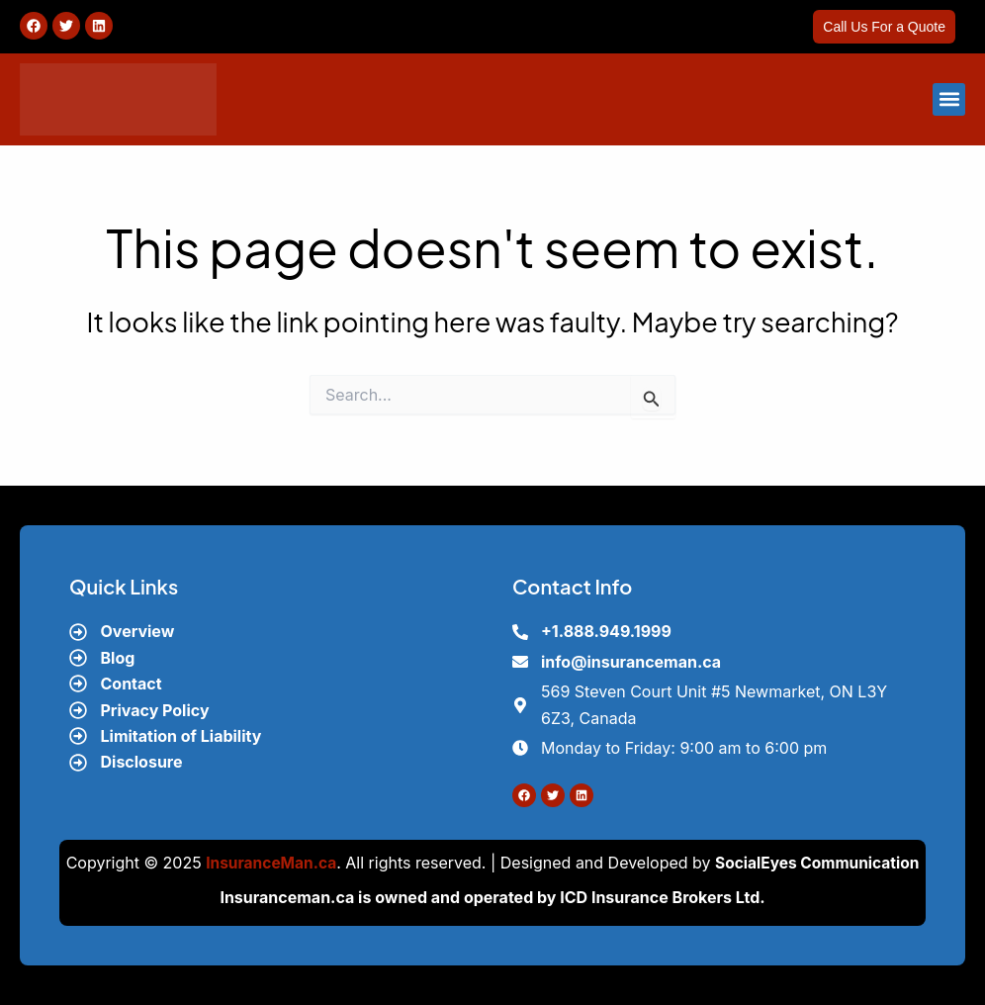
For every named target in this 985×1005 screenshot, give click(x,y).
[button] (949, 99)
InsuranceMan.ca (268, 862)
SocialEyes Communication (819, 862)
